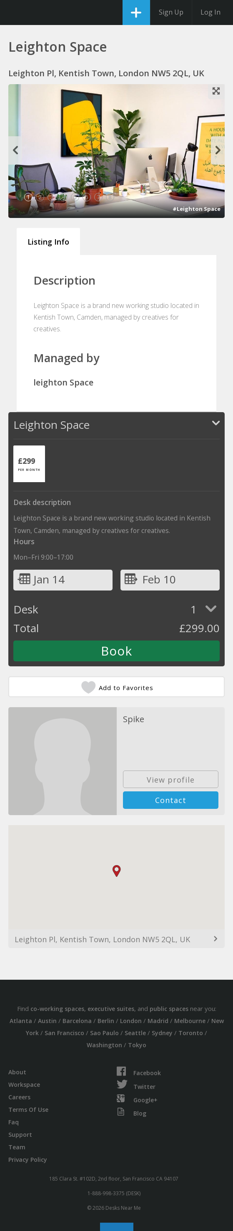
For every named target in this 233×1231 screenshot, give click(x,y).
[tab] (29, 463)
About (17, 1072)
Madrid (158, 1021)
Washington (104, 1045)
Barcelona (77, 1021)
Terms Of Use (28, 1109)
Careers (19, 1097)
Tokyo (137, 1045)
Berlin (106, 1021)
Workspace (24, 1084)
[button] (117, 871)
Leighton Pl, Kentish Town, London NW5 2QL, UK (102, 939)
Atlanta (21, 1021)
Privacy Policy (27, 1159)
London (131, 1021)
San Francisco (64, 1033)
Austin (47, 1021)
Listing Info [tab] (48, 242)
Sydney (162, 1033)
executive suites (111, 1009)
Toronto (190, 1033)
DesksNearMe (13, 12)
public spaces (169, 1009)
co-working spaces (57, 1009)
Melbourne (189, 1021)
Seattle (135, 1033)
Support (20, 1134)
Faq (13, 1122)
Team (16, 1147)
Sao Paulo (104, 1033)
